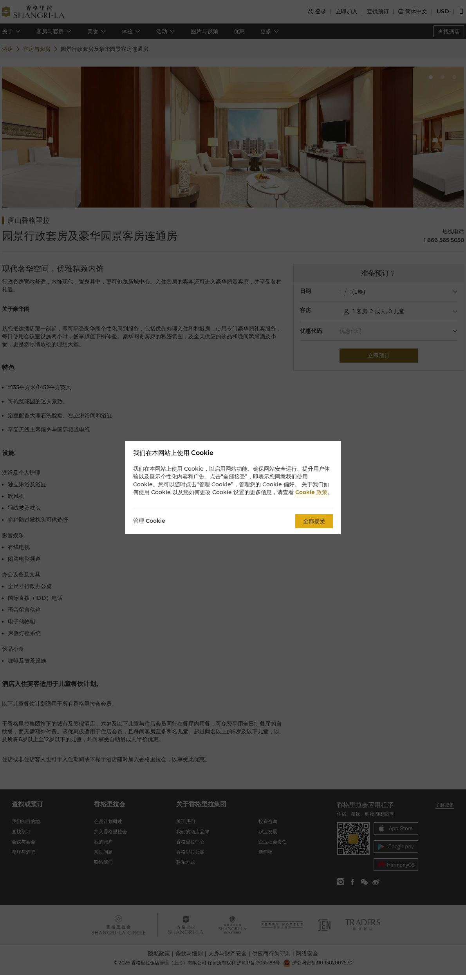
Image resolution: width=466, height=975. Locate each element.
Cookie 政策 (311, 492)
